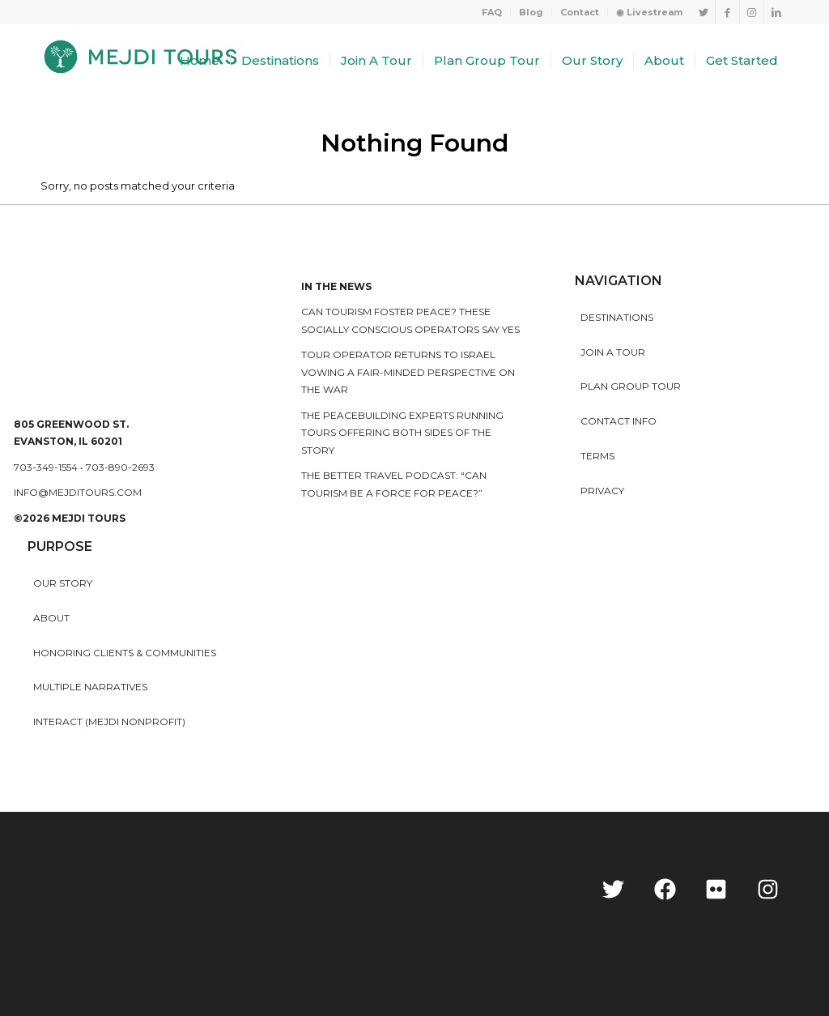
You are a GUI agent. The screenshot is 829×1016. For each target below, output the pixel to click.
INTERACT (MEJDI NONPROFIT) (109, 721)
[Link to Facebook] (727, 12)
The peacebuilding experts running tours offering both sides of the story (402, 432)
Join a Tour (612, 352)
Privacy (602, 491)
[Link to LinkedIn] (776, 12)
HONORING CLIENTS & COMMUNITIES (124, 653)
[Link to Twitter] (703, 12)
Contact (579, 12)
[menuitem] (492, 12)
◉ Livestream (649, 12)
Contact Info (618, 421)
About (51, 618)
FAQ (492, 12)
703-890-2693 (120, 467)
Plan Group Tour (630, 386)
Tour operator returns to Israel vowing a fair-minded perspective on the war (408, 371)
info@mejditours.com (78, 492)
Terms (597, 456)
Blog (531, 12)
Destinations (616, 317)
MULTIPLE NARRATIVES (90, 687)
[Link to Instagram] (751, 12)
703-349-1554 (46, 467)
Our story (62, 583)
